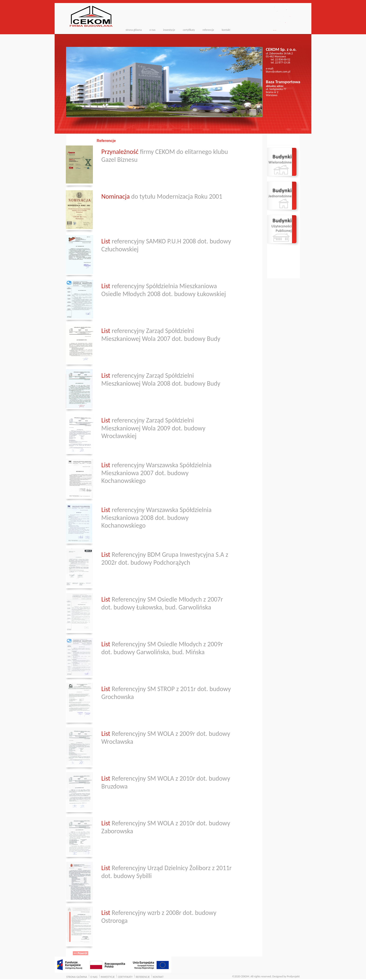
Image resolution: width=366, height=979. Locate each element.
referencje (208, 29)
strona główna (134, 29)
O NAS (94, 977)
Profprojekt (293, 976)
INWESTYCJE (108, 977)
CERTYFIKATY (125, 977)
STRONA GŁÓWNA (76, 977)
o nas (152, 29)
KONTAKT (158, 977)
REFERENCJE (143, 977)
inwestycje (169, 29)
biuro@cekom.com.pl (278, 71)
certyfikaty (189, 29)
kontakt (226, 29)
